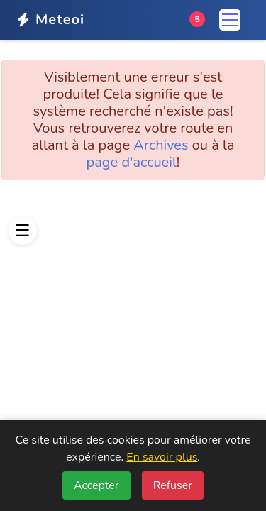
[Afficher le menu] (23, 230)
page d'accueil (132, 162)
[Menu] (230, 19)
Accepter (96, 485)
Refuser (172, 485)
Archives (160, 145)
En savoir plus (161, 457)
